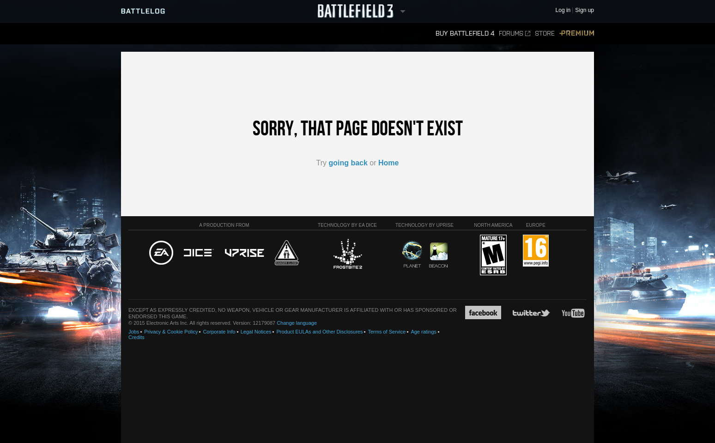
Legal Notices (256, 331)
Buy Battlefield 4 (465, 33)
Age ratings (423, 331)
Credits (136, 337)
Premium (576, 33)
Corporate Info (219, 331)
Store (545, 33)
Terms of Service (387, 331)
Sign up (584, 10)
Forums (514, 33)
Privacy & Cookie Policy (171, 331)
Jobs (133, 331)
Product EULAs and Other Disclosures (319, 331)
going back (347, 163)
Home (388, 163)
